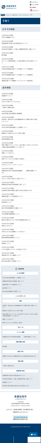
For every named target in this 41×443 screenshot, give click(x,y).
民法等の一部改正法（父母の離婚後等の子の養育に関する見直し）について (19, 120)
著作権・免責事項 (18, 409)
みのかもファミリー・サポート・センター (12, 164)
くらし (20, 15)
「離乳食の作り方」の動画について (11, 255)
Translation (35, 2)
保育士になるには (7, 226)
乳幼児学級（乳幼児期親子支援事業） (12, 113)
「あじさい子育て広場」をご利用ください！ (14, 178)
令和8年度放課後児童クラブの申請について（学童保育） (17, 69)
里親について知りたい (8, 153)
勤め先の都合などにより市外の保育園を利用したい (16, 220)
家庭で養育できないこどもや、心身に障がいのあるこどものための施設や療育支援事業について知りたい (20, 146)
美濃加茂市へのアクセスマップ (20, 412)
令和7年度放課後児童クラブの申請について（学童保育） (17, 75)
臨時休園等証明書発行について (11, 237)
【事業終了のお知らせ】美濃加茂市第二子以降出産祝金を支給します (19, 356)
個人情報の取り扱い (28, 409)
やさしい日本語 (35, 4)
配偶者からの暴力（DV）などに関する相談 (13, 133)
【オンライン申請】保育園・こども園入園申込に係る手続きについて (19, 62)
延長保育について (7, 202)
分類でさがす (15, 15)
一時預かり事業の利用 (8, 107)
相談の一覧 (20, 327)
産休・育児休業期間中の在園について (12, 208)
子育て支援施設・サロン (8, 37)
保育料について (6, 243)
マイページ (34, 10)
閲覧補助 (34, 7)
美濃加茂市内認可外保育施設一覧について (14, 184)
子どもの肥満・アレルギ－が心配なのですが (14, 249)
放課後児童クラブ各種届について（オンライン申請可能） (17, 80)
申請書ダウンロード (7, 96)
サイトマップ (9, 409)
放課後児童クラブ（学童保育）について (12, 196)
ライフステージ (26, 15)
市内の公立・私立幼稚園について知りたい (13, 231)
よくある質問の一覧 (21, 296)
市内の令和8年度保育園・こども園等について (14, 127)
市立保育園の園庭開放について (11, 214)
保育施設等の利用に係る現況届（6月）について (15, 43)
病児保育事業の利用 (7, 139)
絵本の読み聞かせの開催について (11, 261)
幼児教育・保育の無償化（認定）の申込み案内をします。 (17, 190)
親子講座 (4, 55)
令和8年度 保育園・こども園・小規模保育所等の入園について (19, 49)
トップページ (8, 15)
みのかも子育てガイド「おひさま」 (11, 101)
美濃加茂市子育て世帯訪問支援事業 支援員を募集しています (19, 172)
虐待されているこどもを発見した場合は (13, 159)
